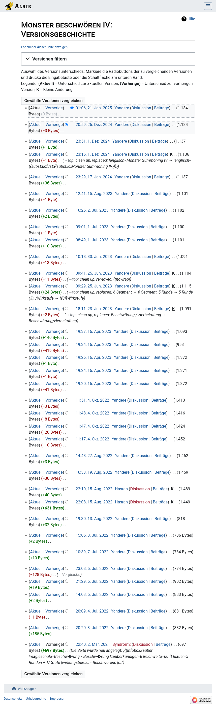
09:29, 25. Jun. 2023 (94, 286)
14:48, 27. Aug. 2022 (94, 455)
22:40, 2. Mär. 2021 (93, 644)
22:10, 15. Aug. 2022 (94, 489)
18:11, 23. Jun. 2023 (94, 308)
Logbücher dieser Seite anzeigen (44, 47)
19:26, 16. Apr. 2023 (93, 357)
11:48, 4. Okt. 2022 (92, 413)
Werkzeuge (26, 689)
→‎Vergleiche (69, 574)
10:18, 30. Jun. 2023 (94, 256)
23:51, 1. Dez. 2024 (93, 141)
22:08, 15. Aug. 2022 (94, 502)
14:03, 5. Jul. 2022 (92, 594)
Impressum (58, 698)
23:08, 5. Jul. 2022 (92, 568)
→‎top (68, 160)
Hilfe (191, 19)
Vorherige (54, 108)
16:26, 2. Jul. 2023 (92, 210)
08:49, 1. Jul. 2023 (92, 240)
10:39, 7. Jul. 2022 (92, 552)
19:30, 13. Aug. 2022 (94, 518)
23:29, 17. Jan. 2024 (94, 177)
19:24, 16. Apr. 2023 (93, 370)
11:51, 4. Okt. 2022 (92, 400)
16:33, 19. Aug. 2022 (94, 472)
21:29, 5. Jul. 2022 (92, 581)
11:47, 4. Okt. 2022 (92, 426)
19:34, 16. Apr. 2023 (93, 344)
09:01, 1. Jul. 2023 (92, 226)
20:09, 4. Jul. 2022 (92, 611)
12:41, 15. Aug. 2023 (94, 193)
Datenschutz (13, 698)
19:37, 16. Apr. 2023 (93, 331)
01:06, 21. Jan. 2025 (94, 108)
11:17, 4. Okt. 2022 (92, 439)
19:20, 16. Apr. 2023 (93, 383)
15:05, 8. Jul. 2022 (92, 535)
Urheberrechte (36, 698)
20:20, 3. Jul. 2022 (92, 627)
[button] (108, 59)
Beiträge (161, 108)
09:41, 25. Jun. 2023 (94, 273)
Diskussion (141, 108)
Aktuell (36, 124)
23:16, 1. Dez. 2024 (93, 154)
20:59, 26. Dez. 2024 (94, 124)
